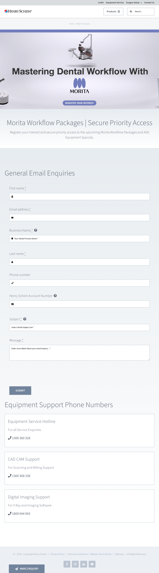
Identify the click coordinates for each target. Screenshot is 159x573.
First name (17, 189)
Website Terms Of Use (100, 554)
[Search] (131, 11)
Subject (15, 320)
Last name (17, 255)
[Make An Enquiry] (27, 568)
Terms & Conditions (78, 554)
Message (16, 341)
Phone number (19, 276)
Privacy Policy (57, 554)
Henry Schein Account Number (30, 297)
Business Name (21, 231)
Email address (20, 210)
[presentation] (33, 375)
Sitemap (119, 554)
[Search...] (140, 11)
